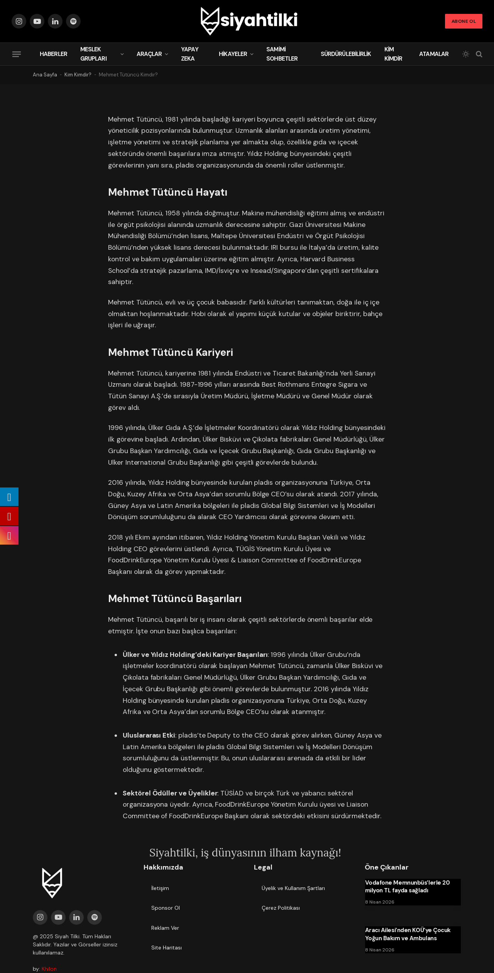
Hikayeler (233, 54)
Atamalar (433, 54)
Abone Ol (464, 21)
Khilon (49, 968)
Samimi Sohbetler (282, 54)
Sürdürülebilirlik (346, 54)
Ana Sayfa (45, 74)
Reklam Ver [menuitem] (165, 927)
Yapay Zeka (189, 54)
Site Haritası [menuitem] (166, 947)
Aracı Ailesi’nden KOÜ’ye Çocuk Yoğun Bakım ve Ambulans (408, 934)
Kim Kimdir (393, 54)
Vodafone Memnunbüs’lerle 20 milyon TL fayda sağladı (407, 886)
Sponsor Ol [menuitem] (165, 907)
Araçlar (149, 54)
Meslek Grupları (93, 54)
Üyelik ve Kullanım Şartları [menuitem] (293, 888)
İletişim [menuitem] (160, 888)
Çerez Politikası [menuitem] (281, 907)
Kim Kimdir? (77, 74)
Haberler (53, 54)
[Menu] (16, 54)
